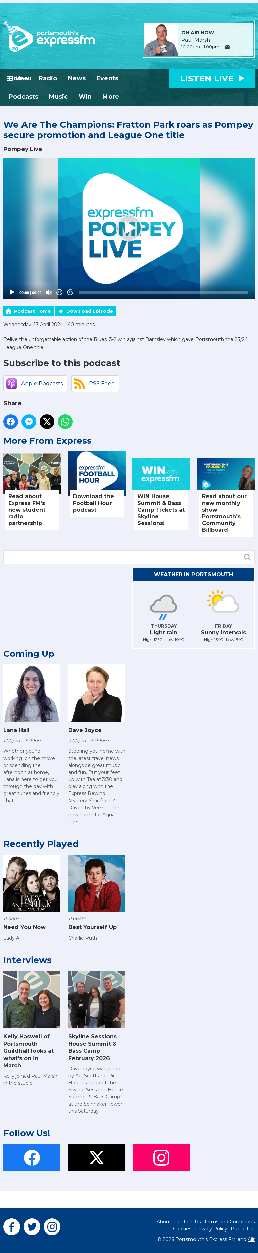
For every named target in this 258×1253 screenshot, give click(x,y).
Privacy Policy (211, 1229)
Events (107, 78)
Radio (48, 78)
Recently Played (41, 843)
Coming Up (28, 653)
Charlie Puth (82, 938)
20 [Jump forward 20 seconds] (70, 292)
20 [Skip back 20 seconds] (59, 292)
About (164, 1222)
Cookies (182, 1229)
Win (85, 96)
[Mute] (48, 292)
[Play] (12, 292)
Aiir (251, 1239)
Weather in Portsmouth (193, 574)
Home (18, 78)
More (110, 96)
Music (58, 96)
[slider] (163, 292)
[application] (129, 228)
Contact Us (187, 1222)
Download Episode (89, 311)
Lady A (11, 938)
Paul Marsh (195, 40)
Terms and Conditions (229, 1222)
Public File (243, 1229)
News (77, 78)
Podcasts (23, 96)
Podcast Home (32, 311)
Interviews (27, 960)
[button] (129, 228)
